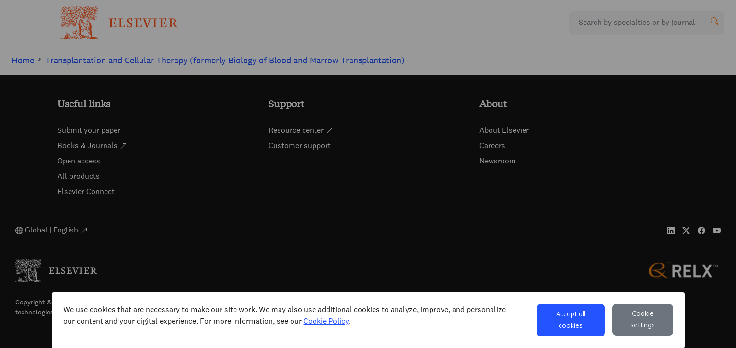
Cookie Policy (326, 321)
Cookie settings (643, 319)
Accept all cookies (570, 320)
